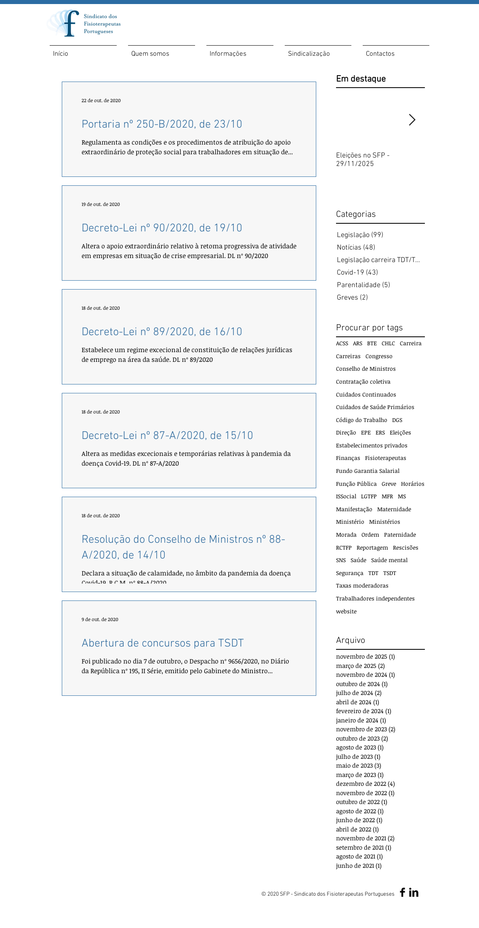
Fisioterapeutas (385, 458)
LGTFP (369, 496)
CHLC (388, 343)
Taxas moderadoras (362, 585)
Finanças (348, 458)
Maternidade (394, 509)
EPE (366, 432)
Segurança (349, 573)
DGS (397, 420)
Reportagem (372, 547)
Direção (346, 432)
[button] (161, 50)
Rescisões (405, 547)
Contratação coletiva (363, 381)
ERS (380, 432)
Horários (412, 483)
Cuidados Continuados (366, 394)
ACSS (342, 343)
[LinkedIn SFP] (413, 892)
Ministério (350, 521)
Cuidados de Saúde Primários (375, 407)
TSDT (389, 573)
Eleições (400, 432)
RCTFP (344, 547)
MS (402, 496)
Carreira (411, 343)
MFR (387, 496)
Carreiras (348, 356)
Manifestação (354, 509)
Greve (389, 483)
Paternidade (400, 534)
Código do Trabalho (361, 420)
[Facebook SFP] (402, 892)
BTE (372, 343)
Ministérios (384, 521)
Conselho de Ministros (366, 368)
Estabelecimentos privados (372, 445)
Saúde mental (389, 560)
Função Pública (356, 483)
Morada (346, 534)
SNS (341, 560)
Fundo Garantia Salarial (367, 470)
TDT (373, 573)
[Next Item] (412, 120)
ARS (357, 343)
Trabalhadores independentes (375, 598)
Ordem (370, 534)
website (346, 611)
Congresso (379, 356)
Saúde (358, 560)
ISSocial (346, 496)
